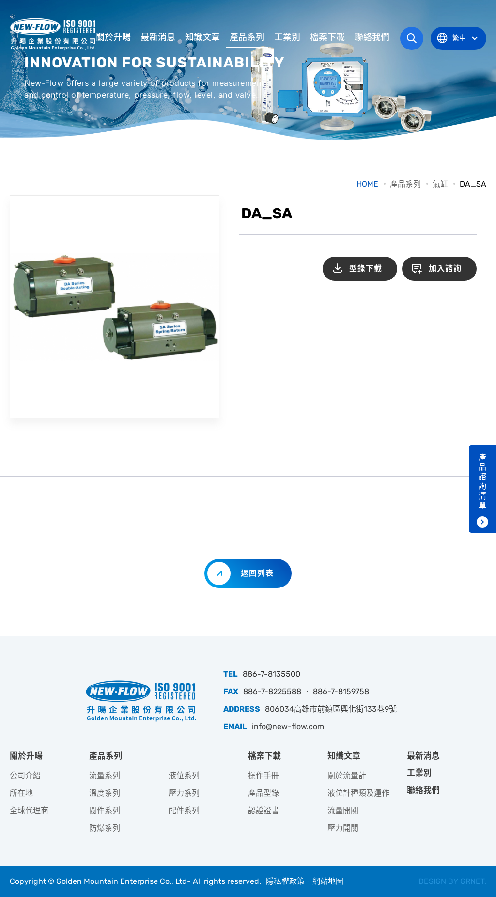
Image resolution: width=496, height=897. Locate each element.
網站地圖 (327, 881)
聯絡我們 (372, 37)
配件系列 (184, 810)
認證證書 (263, 810)
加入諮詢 (445, 268)
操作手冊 (263, 775)
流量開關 (342, 810)
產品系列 (247, 37)
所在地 (21, 793)
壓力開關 (342, 827)
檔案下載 (327, 37)
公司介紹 (25, 775)
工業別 (287, 37)
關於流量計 (346, 775)
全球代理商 (29, 810)
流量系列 (104, 775)
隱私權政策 (285, 881)
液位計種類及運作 (358, 793)
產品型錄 (263, 793)
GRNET (472, 881)
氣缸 (440, 184)
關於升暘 (113, 37)
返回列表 (257, 573)
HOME (367, 184)
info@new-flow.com (288, 726)
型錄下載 (365, 268)
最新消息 (157, 37)
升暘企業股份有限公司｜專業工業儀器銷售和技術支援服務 (54, 34)
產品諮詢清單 (482, 481)
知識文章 (202, 37)
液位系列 (184, 775)
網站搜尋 (411, 38)
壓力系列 (184, 793)
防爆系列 (104, 827)
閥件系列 (104, 810)
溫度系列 (104, 793)
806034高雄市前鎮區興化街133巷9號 (331, 709)
